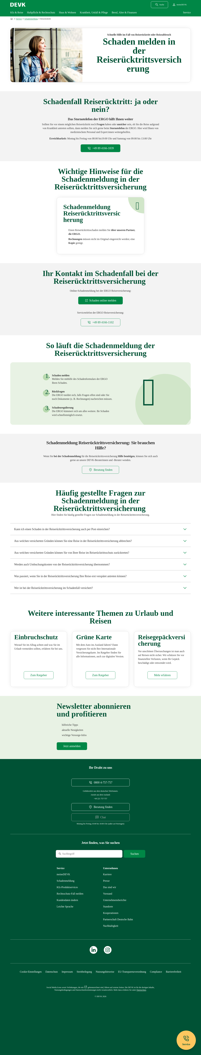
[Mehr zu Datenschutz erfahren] (51, 1003)
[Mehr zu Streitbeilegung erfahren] (84, 1003)
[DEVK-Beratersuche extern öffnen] (100, 470)
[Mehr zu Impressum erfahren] (67, 1003)
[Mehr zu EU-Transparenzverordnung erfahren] (132, 1003)
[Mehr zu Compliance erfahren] (156, 1003)
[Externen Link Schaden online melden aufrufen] (100, 300)
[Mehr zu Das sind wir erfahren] (109, 918)
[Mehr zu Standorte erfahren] (108, 938)
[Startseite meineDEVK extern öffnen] (179, 4)
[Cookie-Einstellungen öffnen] (31, 1003)
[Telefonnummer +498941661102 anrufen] (100, 322)
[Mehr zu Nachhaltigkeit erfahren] (110, 957)
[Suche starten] (134, 885)
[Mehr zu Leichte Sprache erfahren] (65, 938)
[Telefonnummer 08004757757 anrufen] (100, 814)
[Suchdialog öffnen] (159, 4)
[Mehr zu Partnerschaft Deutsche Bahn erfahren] (118, 951)
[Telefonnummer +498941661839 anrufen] (100, 148)
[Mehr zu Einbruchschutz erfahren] (39, 707)
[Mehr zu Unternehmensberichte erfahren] (114, 931)
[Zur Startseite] (11, 19)
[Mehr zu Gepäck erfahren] (162, 707)
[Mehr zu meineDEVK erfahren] (63, 906)
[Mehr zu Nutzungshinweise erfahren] (105, 1003)
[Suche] (77, 885)
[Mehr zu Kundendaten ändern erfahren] (67, 931)
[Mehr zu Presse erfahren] (106, 912)
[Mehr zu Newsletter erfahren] (72, 778)
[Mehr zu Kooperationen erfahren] (110, 944)
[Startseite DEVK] (18, 5)
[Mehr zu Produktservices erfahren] (67, 918)
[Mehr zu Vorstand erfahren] (107, 925)
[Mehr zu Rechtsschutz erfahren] (70, 925)
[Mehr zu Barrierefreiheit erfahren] (173, 1003)
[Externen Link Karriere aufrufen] (107, 906)
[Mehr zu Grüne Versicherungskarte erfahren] (100, 707)
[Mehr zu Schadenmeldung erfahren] (65, 912)
